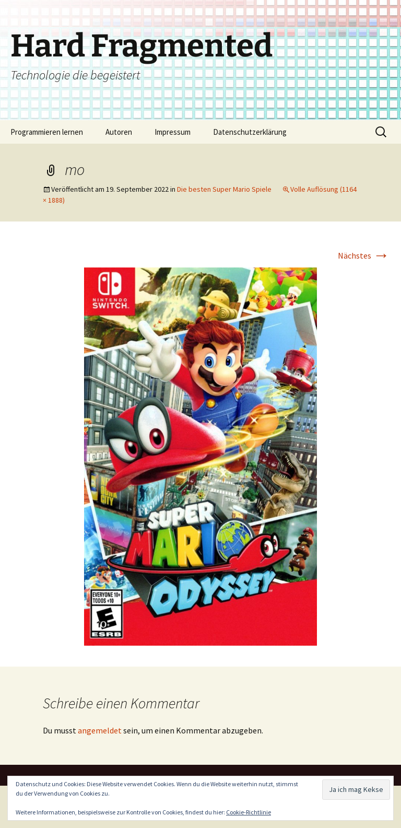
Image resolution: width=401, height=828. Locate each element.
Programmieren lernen (46, 132)
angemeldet (100, 730)
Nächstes (364, 255)
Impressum (173, 132)
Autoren (118, 132)
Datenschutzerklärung (250, 132)
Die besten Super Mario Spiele (224, 189)
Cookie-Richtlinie (248, 812)
